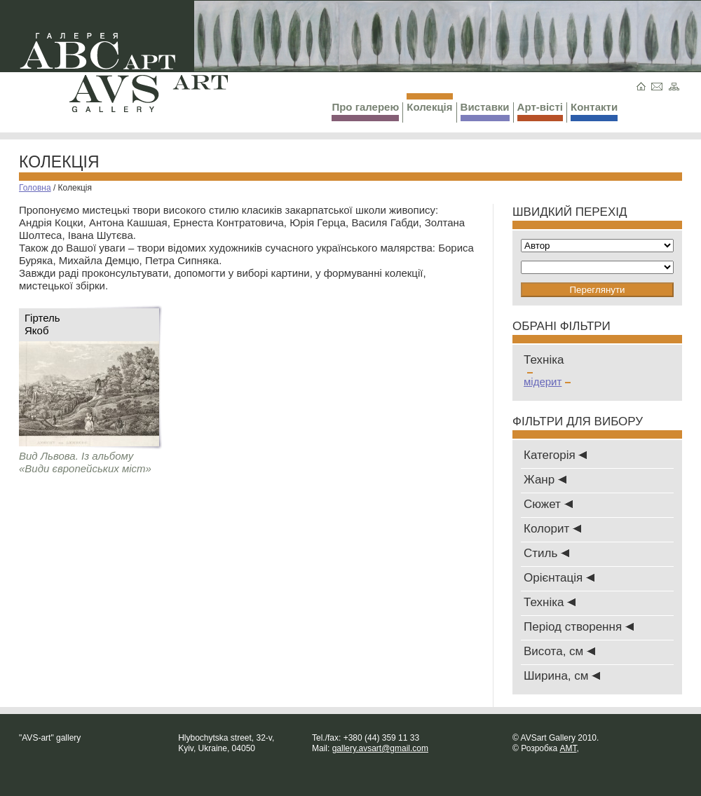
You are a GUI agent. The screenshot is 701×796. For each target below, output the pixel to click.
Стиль (546, 553)
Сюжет (548, 504)
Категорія (555, 455)
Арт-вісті (540, 111)
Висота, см (559, 651)
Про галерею (365, 111)
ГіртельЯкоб (42, 324)
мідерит (547, 381)
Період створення (579, 626)
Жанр (545, 479)
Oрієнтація (559, 577)
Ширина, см (562, 675)
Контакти (594, 111)
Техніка (550, 602)
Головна (35, 188)
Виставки (485, 111)
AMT (567, 748)
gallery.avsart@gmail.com (380, 748)
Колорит (552, 528)
